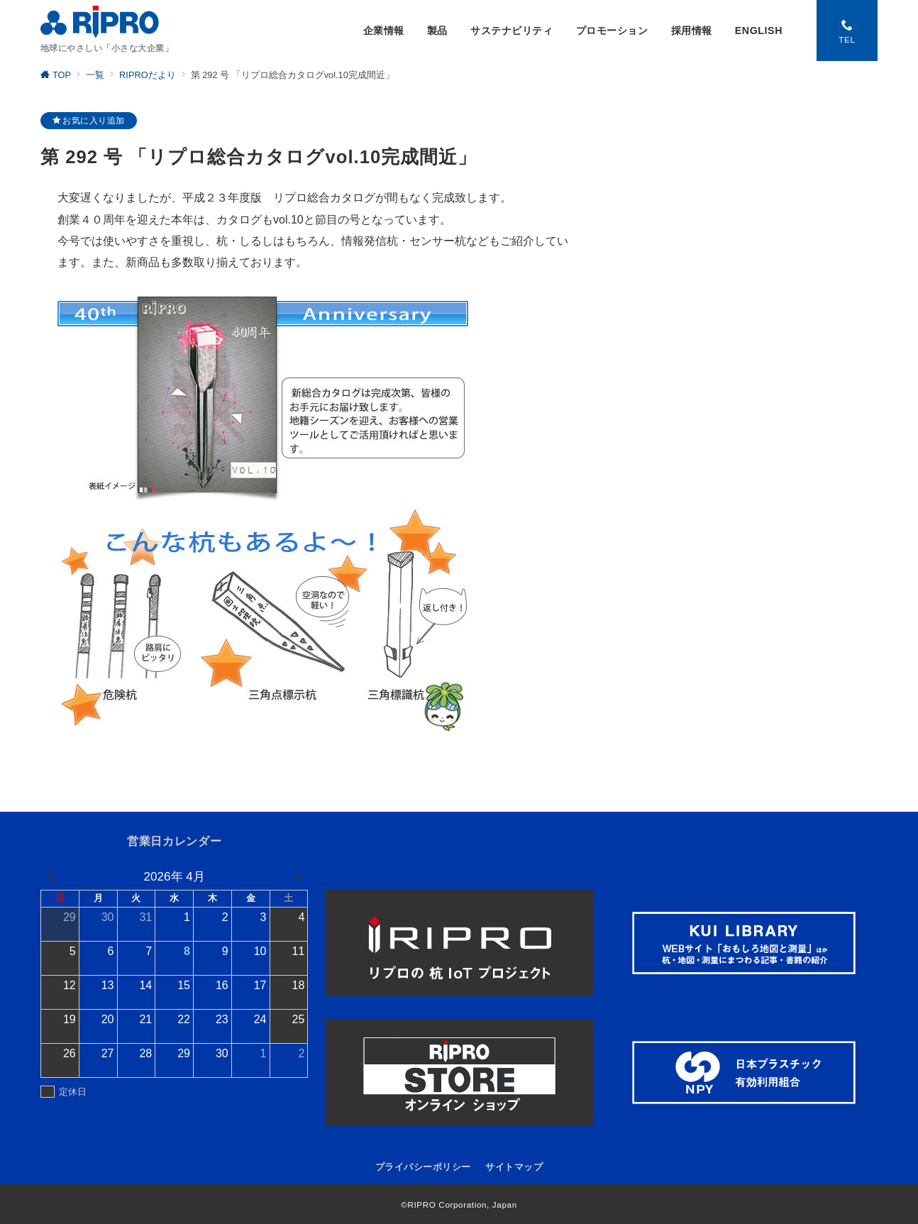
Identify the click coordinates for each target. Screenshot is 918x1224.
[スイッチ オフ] (847, 30)
